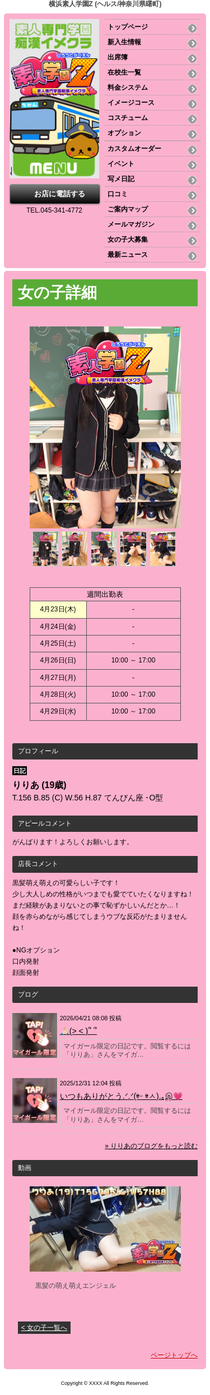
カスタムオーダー (134, 149)
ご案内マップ (128, 209)
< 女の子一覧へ (44, 1328)
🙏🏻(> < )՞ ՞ (78, 1030)
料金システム (128, 87)
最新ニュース (128, 255)
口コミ (118, 194)
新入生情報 (124, 42)
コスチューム (128, 118)
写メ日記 (121, 179)
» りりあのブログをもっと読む (151, 1146)
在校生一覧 (124, 72)
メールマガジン (131, 224)
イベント (121, 164)
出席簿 (118, 57)
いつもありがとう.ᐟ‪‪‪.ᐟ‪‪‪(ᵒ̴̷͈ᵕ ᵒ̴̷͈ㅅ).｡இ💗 (121, 1096)
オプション (124, 133)
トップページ (128, 27)
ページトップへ (174, 1355)
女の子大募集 (128, 239)
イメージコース (131, 103)
